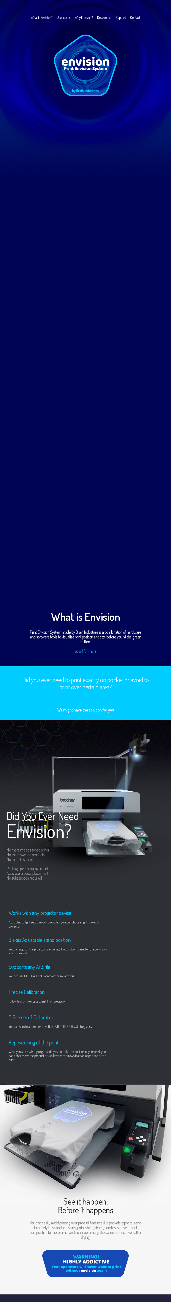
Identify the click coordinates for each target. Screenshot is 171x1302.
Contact (135, 17)
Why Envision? (84, 17)
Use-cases (64, 17)
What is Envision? (42, 17)
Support (121, 17)
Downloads (104, 17)
